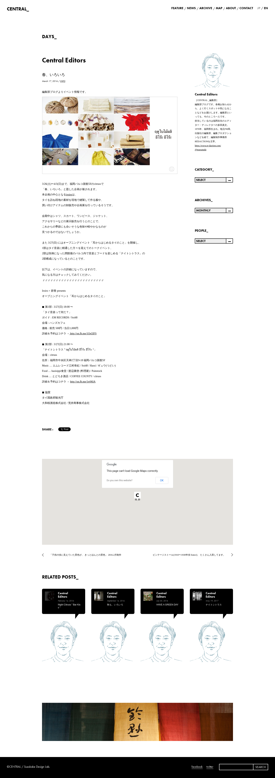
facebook (197, 767)
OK (161, 480)
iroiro (69, 194)
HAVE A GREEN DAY (167, 604)
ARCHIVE (205, 8)
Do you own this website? (120, 480)
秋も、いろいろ (115, 604)
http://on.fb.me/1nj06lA (82, 381)
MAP (219, 8)
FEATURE (177, 8)
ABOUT (231, 8)
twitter (209, 767)
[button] (137, 497)
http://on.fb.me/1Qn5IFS (83, 333)
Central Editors (64, 60)
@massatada (200, 149)
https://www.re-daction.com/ (208, 145)
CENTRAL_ (18, 9)
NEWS (191, 8)
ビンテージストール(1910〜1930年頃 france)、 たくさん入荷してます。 (189, 555)
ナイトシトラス (214, 604)
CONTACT (246, 8)
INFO (62, 81)
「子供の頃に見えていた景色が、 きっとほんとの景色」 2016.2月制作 (85, 555)
